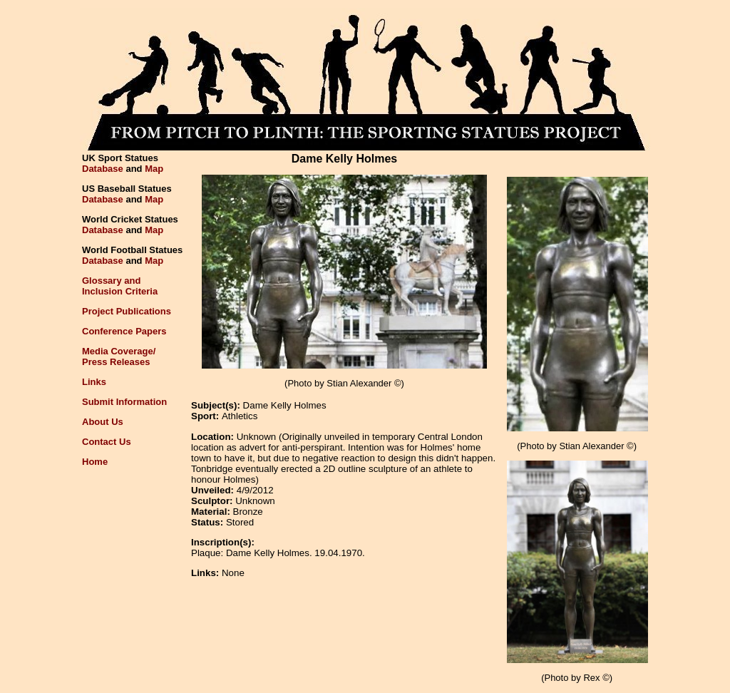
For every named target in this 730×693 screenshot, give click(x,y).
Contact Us (106, 441)
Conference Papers (124, 331)
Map (154, 168)
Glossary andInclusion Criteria (120, 286)
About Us (102, 421)
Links (94, 381)
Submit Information (124, 401)
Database (102, 168)
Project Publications (126, 311)
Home (95, 461)
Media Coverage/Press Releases (118, 356)
